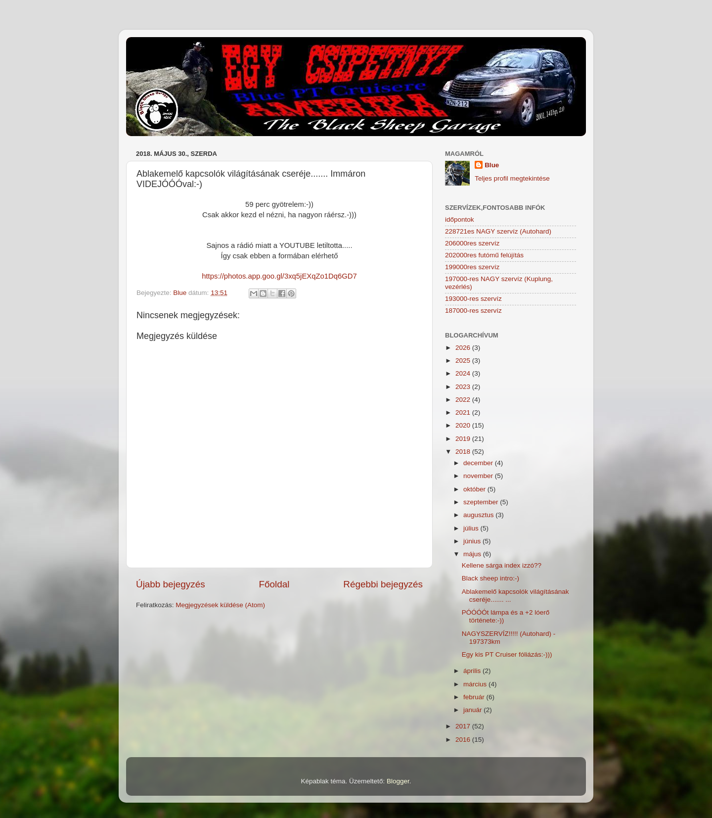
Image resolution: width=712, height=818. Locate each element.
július (472, 528)
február (475, 697)
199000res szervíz (472, 267)
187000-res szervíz (473, 310)
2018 (463, 451)
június (473, 541)
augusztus (479, 515)
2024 (463, 373)
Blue (492, 165)
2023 (463, 386)
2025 (463, 360)
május (473, 554)
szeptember (481, 502)
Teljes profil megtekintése (512, 178)
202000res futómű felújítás (484, 255)
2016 (463, 739)
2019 (463, 438)
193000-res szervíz (473, 298)
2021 (463, 412)
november (479, 476)
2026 (463, 347)
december (479, 463)
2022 (463, 399)
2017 (463, 726)
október (475, 489)
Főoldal (274, 584)
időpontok (459, 219)
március (476, 684)
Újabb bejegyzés (170, 584)
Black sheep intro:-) (490, 578)
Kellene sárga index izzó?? (501, 565)
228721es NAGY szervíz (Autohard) (498, 231)
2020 (463, 425)
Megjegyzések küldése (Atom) (220, 605)
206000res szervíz (472, 243)
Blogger (398, 781)
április (473, 670)
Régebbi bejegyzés (383, 584)
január (473, 710)
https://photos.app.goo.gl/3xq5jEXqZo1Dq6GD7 (279, 276)
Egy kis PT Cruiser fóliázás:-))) (507, 654)
